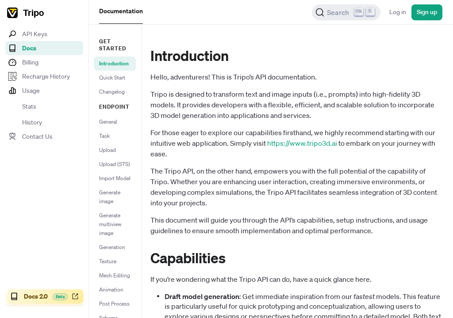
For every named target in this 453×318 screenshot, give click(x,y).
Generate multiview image (110, 224)
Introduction (114, 63)
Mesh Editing (114, 275)
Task (104, 136)
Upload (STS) (114, 164)
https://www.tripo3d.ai (302, 143)
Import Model (115, 178)
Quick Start (112, 77)
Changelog (112, 91)
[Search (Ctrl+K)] (346, 12)
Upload (107, 150)
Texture (107, 261)
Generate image (109, 197)
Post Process (114, 303)
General (108, 121)
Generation (112, 247)
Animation (111, 289)
